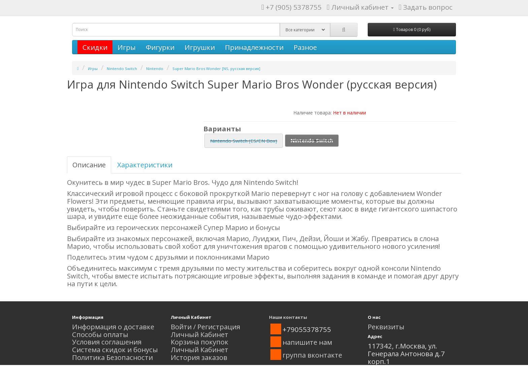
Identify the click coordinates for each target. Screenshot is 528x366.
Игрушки (200, 47)
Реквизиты (386, 326)
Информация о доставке (113, 326)
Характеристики (144, 164)
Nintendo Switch (122, 68)
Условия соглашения (106, 341)
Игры (127, 47)
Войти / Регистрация (205, 326)
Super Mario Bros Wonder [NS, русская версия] (216, 68)
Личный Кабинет (199, 334)
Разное (305, 47)
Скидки (94, 47)
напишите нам (307, 342)
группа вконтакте (312, 355)
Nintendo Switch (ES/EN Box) (243, 140)
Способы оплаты (100, 334)
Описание (89, 164)
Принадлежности (254, 47)
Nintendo (154, 68)
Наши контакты (288, 317)
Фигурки (160, 47)
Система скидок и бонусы (115, 349)
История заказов (199, 357)
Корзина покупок (199, 341)
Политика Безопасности (112, 357)
